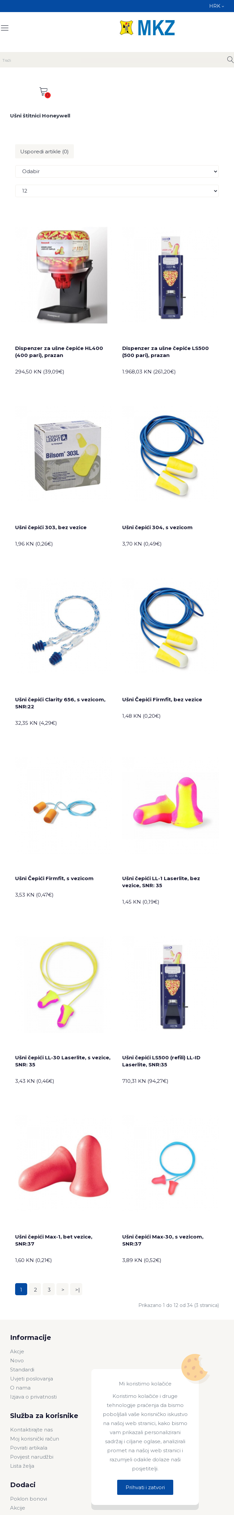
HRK (216, 6)
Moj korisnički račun (34, 1438)
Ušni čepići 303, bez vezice (51, 527)
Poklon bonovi (28, 1499)
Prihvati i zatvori (145, 1487)
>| (77, 1289)
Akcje (17, 1351)
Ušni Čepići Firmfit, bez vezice (162, 699)
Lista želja (22, 1466)
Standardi (22, 1369)
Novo (17, 1360)
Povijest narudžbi (31, 1457)
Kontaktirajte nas (31, 1429)
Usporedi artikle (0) (44, 151)
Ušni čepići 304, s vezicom (157, 527)
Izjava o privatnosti (33, 1397)
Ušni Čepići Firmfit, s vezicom (54, 878)
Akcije (17, 1508)
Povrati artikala (28, 1448)
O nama (20, 1387)
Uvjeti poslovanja (31, 1378)
